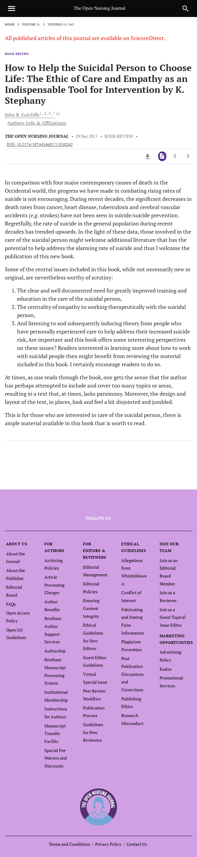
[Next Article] (188, 156)
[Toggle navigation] (11, 8)
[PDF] (162, 156)
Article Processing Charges (54, 584)
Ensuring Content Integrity (91, 608)
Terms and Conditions (69, 844)
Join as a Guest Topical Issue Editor (172, 617)
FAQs (11, 604)
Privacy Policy (108, 844)
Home (10, 24)
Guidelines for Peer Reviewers (93, 732)
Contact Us (136, 844)
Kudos (165, 669)
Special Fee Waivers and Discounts (55, 758)
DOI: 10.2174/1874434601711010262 (40, 144)
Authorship (55, 651)
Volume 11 (31, 24)
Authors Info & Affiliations (36, 123)
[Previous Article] (175, 156)
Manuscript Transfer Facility (55, 733)
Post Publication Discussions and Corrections (132, 674)
